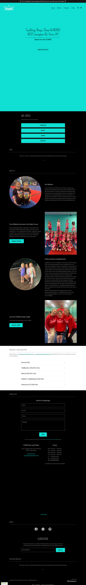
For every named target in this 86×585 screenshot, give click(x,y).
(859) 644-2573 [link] (43, 50)
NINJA (43, 130)
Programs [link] (66, 8)
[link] (8, 7)
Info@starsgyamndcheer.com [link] (31, 455)
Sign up (60, 550)
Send (43, 434)
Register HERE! (16, 325)
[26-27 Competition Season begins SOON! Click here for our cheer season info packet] (43, 1)
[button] (43, 514)
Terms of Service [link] (56, 439)
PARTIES (43, 141)
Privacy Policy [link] (48, 439)
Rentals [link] (59, 8)
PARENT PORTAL (17, 241)
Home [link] (53, 8)
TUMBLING (43, 125)
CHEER (43, 135)
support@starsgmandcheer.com (43, 354)
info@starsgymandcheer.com (26, 354)
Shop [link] (73, 8)
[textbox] (43, 405)
